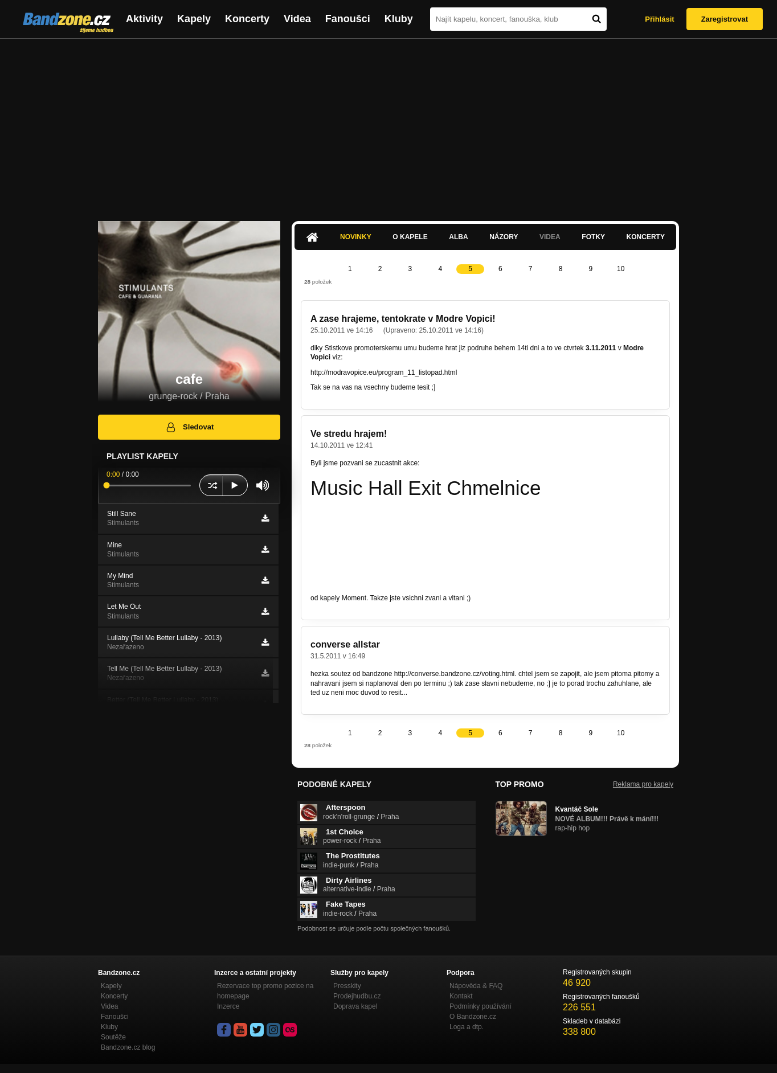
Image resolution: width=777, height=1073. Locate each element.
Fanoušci (347, 18)
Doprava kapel (355, 1006)
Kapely (194, 18)
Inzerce (228, 1006)
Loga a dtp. (466, 1027)
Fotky (593, 237)
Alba (458, 237)
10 (620, 269)
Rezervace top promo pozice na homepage (265, 991)
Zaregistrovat (724, 19)
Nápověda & (475, 986)
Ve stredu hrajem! (348, 434)
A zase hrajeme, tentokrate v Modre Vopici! (403, 318)
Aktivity (144, 18)
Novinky (355, 237)
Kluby (399, 18)
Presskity (347, 986)
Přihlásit (659, 19)
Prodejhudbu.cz (357, 996)
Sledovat (189, 427)
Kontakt (461, 996)
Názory (503, 237)
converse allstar (345, 644)
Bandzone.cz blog (128, 1047)
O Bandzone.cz (472, 1017)
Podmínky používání (480, 1006)
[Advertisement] (388, 124)
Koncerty (247, 18)
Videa (297, 18)
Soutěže (113, 1037)
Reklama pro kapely (643, 784)
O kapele (409, 237)
